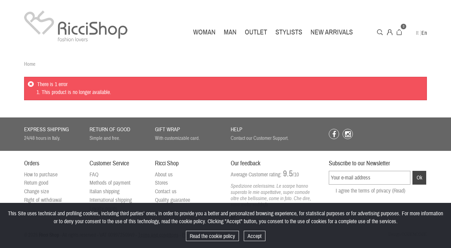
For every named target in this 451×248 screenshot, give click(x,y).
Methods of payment (110, 182)
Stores (161, 182)
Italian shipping (104, 191)
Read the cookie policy (212, 236)
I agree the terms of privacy (370, 190)
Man (230, 32)
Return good (36, 182)
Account (389, 32)
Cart (399, 32)
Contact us (166, 191)
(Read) (398, 190)
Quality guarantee (172, 200)
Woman (204, 32)
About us (164, 174)
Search (380, 32)
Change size (36, 191)
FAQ (94, 174)
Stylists (288, 32)
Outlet (256, 32)
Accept (255, 236)
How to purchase (40, 174)
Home (29, 64)
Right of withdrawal (43, 200)
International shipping (111, 200)
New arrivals (332, 32)
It (417, 33)
